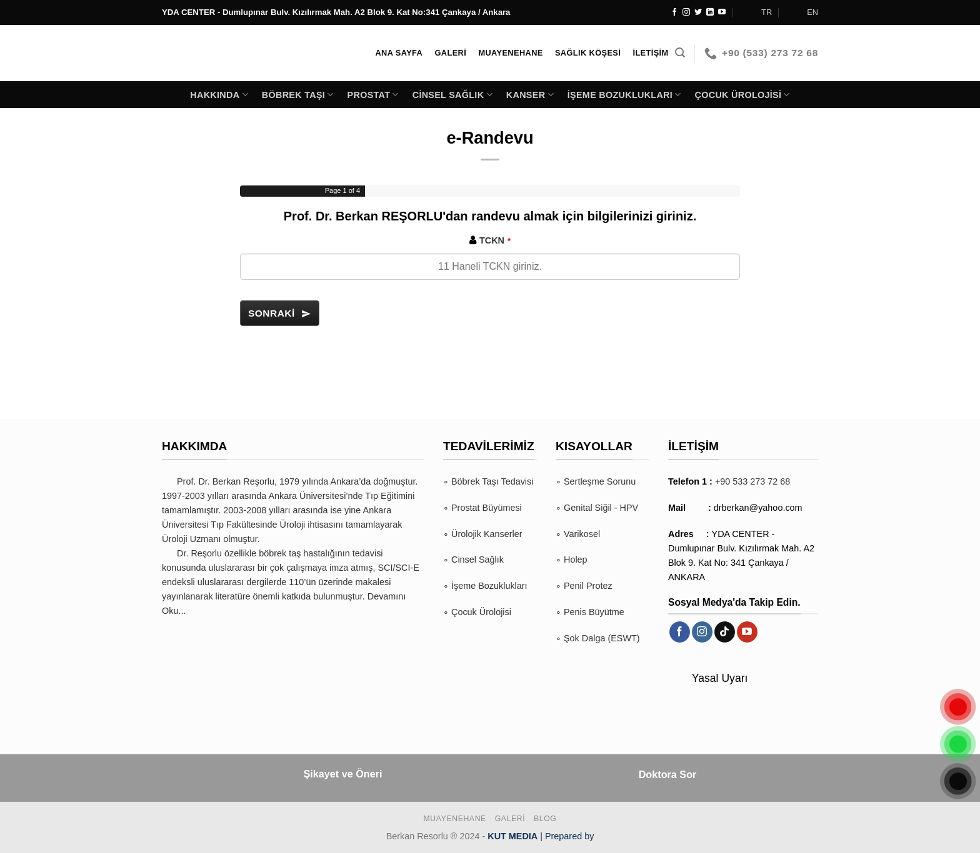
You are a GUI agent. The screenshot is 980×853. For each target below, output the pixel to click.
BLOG (545, 818)
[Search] (680, 53)
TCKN (495, 240)
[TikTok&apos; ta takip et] (724, 632)
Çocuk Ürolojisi (742, 95)
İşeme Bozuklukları (624, 95)
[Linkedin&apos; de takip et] (710, 12)
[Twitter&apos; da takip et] (698, 12)
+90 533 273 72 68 (752, 481)
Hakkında (219, 95)
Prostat (373, 95)
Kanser (530, 95)
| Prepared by (541, 836)
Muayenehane (455, 818)
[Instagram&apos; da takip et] (686, 12)
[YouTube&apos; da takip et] (722, 12)
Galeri (510, 818)
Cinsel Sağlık (452, 95)
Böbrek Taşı (298, 95)
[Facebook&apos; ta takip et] (674, 12)
